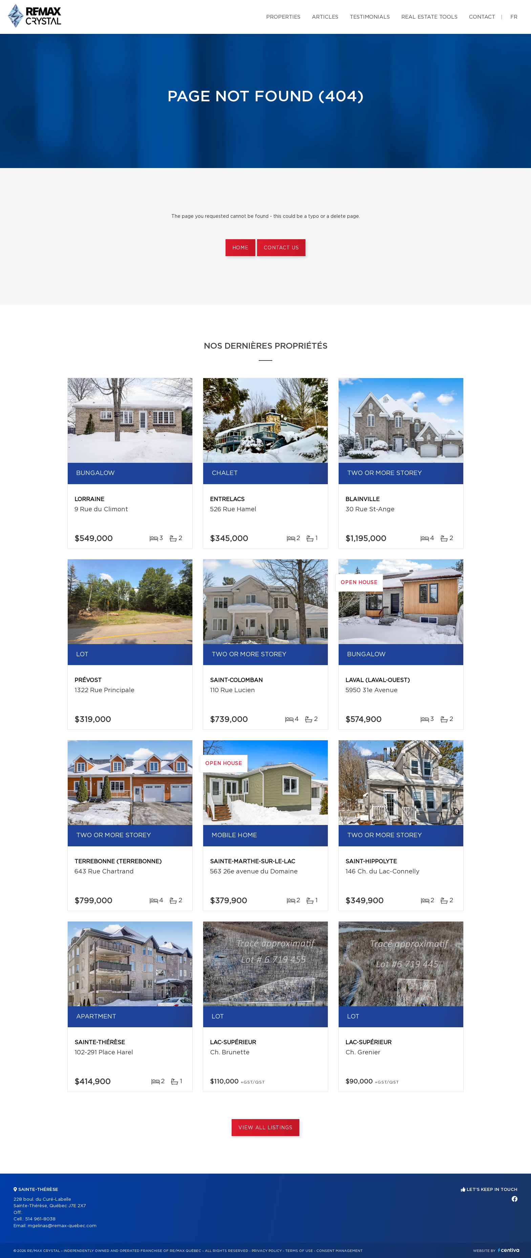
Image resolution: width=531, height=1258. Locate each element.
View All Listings (265, 1128)
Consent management (339, 1251)
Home (240, 248)
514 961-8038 (40, 1219)
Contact (482, 17)
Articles (325, 17)
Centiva (508, 1250)
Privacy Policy (267, 1251)
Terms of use (299, 1251)
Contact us (281, 248)
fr (513, 17)
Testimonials (370, 17)
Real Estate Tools (429, 17)
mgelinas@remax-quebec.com (62, 1226)
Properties (283, 17)
